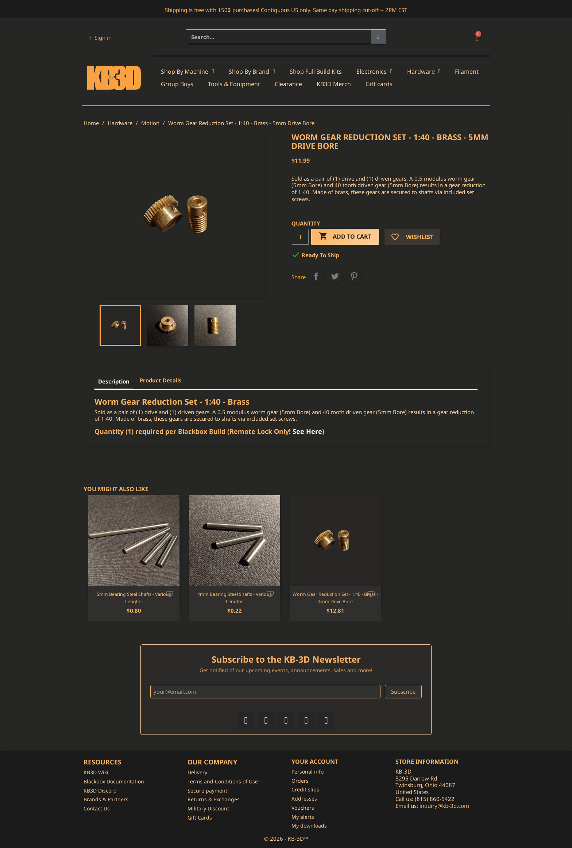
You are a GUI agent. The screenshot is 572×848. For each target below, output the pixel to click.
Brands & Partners (106, 799)
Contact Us (97, 808)
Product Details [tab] (161, 380)
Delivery (197, 772)
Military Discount (208, 808)
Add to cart (345, 237)
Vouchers (302, 807)
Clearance (288, 84)
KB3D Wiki (96, 772)
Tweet (335, 276)
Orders (300, 780)
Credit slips (305, 789)
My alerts (302, 816)
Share (316, 276)
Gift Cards (200, 817)
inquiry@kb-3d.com (444, 805)
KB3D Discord (100, 790)
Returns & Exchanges (214, 799)
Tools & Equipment (234, 84)
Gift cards (379, 84)
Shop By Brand (252, 71)
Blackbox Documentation (114, 781)
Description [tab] (114, 381)
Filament (467, 72)
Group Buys (177, 84)
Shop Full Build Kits (316, 72)
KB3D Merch (334, 84)
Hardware (424, 71)
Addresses (304, 798)
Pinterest (354, 276)
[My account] (100, 37)
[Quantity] (300, 237)
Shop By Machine (187, 71)
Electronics (374, 71)
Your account (314, 762)
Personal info (307, 771)
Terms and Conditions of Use (223, 781)
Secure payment (207, 790)
